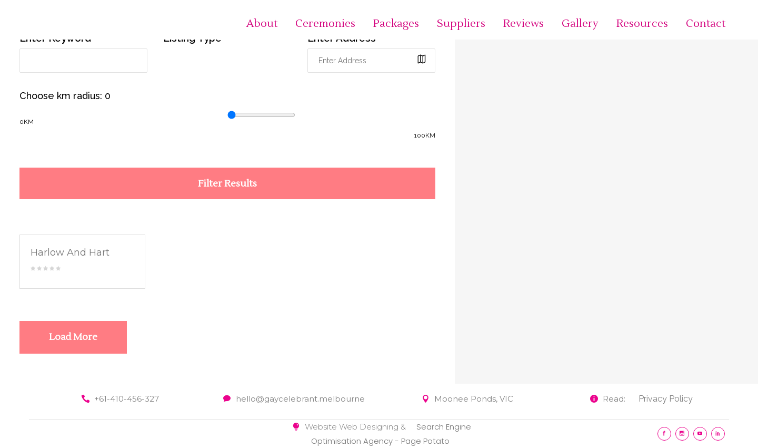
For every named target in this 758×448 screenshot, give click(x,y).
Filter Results (227, 184)
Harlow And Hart (70, 252)
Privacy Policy (666, 399)
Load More (73, 337)
